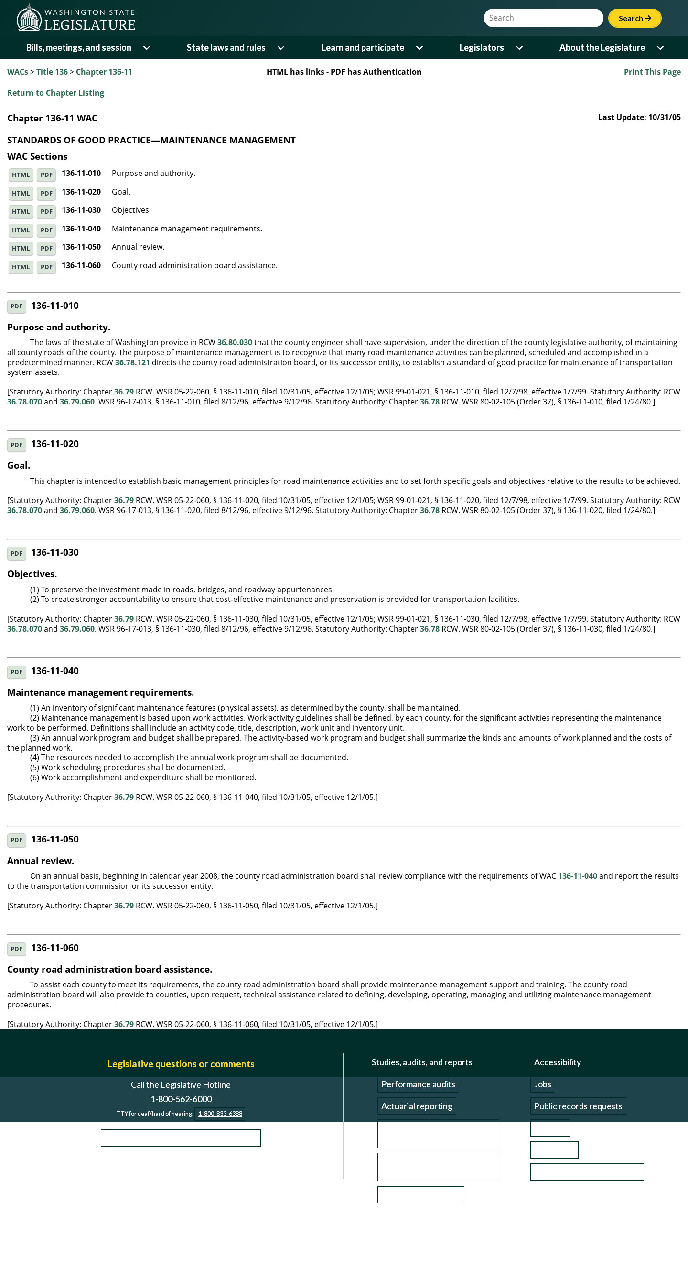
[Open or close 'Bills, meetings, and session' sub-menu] (147, 47)
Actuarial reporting (416, 1106)
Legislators (482, 47)
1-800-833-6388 (220, 1113)
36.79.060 (77, 401)
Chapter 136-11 (104, 71)
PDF (47, 175)
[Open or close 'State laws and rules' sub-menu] (282, 47)
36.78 (430, 401)
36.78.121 (132, 362)
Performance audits (418, 1084)
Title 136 (52, 71)
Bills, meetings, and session (78, 47)
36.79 (124, 391)
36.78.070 (24, 401)
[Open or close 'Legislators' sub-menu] (520, 47)
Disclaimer (136, 1231)
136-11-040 (577, 876)
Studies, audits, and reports (422, 1062)
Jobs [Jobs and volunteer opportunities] (542, 1084)
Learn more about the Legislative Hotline (181, 1137)
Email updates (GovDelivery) (587, 1172)
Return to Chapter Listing (55, 92)
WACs (17, 71)
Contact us (554, 1150)
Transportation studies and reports (431, 1134)
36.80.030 (234, 342)
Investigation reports (421, 1195)
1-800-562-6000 (181, 1098)
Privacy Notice (196, 1231)
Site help (550, 1128)
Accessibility (557, 1062)
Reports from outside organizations (421, 1167)
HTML (21, 175)
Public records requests (578, 1106)
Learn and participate (363, 47)
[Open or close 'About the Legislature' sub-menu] (661, 47)
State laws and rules (226, 47)
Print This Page (652, 71)
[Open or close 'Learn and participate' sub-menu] (420, 47)
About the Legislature (602, 47)
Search (635, 17)
